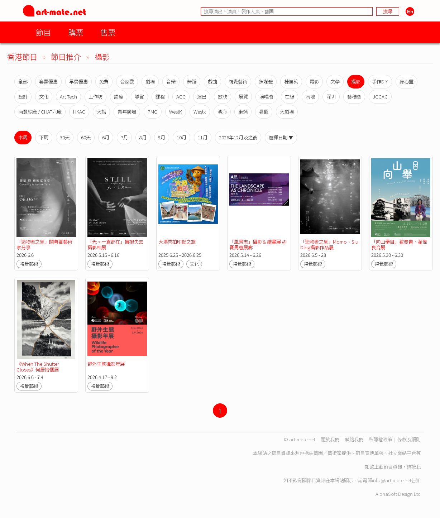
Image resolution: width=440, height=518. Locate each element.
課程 (160, 96)
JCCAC (380, 96)
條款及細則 (409, 439)
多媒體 (266, 81)
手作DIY (380, 81)
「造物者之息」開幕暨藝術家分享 (44, 244)
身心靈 (406, 81)
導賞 (139, 96)
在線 (289, 96)
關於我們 (330, 439)
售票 (107, 32)
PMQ (153, 111)
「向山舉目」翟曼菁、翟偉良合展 (399, 244)
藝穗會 (354, 96)
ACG (181, 96)
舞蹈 (191, 81)
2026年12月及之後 (238, 137)
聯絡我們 (354, 439)
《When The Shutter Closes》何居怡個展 (37, 366)
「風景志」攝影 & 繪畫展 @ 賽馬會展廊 (258, 244)
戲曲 (212, 81)
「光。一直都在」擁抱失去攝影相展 (115, 244)
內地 (310, 96)
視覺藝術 (238, 81)
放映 (222, 96)
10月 (181, 137)
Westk (199, 111)
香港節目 (22, 56)
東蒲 (243, 111)
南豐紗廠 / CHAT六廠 (40, 111)
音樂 (171, 81)
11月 (202, 137)
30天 (65, 137)
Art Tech (68, 96)
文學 (335, 81)
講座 (118, 96)
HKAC (79, 111)
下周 (43, 137)
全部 (23, 81)
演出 (201, 96)
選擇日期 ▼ (281, 137)
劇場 (150, 81)
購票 (75, 32)
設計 (23, 96)
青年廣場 (127, 111)
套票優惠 (48, 81)
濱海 (222, 111)
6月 (105, 137)
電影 (314, 81)
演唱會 (266, 96)
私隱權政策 (380, 439)
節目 (43, 32)
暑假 (263, 111)
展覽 (243, 96)
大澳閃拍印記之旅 (177, 241)
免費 (104, 81)
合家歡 (127, 81)
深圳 (331, 96)
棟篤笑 (291, 81)
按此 (416, 466)
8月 (143, 137)
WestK (175, 111)
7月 (124, 137)
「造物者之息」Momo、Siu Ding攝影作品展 (329, 244)
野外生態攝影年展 (106, 363)
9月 (161, 137)
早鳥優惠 (78, 81)
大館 (101, 111)
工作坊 (95, 96)
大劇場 (287, 111)
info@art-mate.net (391, 480)
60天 (86, 137)
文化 (43, 96)
